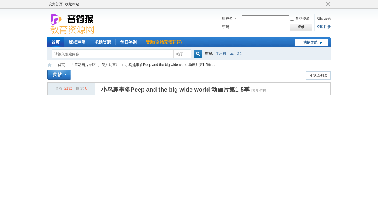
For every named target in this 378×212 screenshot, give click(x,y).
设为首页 (55, 4)
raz (231, 54)
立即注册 (324, 27)
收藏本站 (72, 4)
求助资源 (102, 42)
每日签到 (128, 42)
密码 (225, 27)
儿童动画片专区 (83, 65)
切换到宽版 (327, 4)
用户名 (227, 18)
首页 (55, 42)
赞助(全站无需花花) (164, 42)
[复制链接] (259, 90)
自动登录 (299, 18)
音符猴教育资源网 (49, 65)
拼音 (239, 54)
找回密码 (324, 18)
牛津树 (221, 54)
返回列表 (320, 75)
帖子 (179, 54)
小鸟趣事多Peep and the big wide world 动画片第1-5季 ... (170, 65)
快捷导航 (310, 42)
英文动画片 (110, 65)
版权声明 (77, 42)
